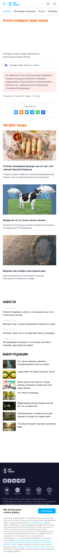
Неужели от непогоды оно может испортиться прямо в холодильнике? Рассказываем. (28, 226)
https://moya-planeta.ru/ (35, 523)
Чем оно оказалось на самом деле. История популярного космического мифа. (23, 277)
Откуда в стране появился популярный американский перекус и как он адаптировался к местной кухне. (28, 175)
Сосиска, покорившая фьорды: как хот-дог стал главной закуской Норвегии (28, 168)
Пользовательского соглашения (28, 540)
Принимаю (47, 511)
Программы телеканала (25, 11)
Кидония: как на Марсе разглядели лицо (24, 270)
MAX (37, 65)
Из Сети (7, 11)
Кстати (41, 11)
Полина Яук (8, 96)
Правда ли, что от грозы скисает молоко (24, 220)
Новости (9, 302)
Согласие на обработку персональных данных (35, 547)
